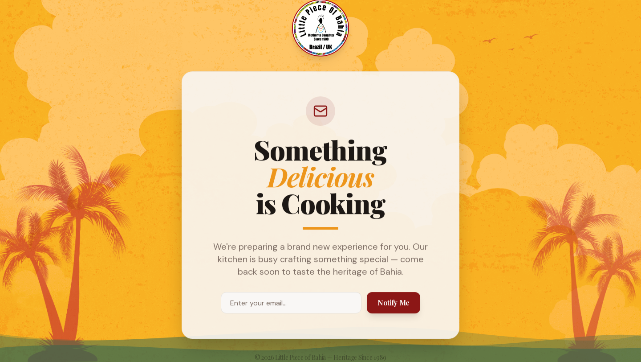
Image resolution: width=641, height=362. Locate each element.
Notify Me (393, 302)
